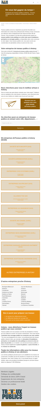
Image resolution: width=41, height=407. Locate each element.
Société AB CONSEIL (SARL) (20, 220)
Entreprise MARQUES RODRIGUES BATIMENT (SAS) (20, 246)
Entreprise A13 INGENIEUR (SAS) (20, 208)
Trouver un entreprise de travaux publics (13, 23)
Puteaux (23, 288)
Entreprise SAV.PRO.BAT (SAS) (20, 183)
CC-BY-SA (38, 82)
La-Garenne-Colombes (27, 305)
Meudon (23, 294)
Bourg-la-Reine (25, 303)
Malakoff (23, 298)
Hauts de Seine (33, 23)
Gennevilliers (5, 303)
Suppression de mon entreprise (12, 379)
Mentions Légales (7, 372)
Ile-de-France (26, 23)
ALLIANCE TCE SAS (20, 196)
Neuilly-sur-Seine (7, 294)
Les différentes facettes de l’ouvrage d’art (16, 318)
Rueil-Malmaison (6, 296)
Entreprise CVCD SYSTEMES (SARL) (20, 171)
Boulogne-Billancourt (8, 286)
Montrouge (24, 292)
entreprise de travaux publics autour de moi (25, 51)
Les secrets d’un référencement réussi (15, 316)
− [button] (3, 61)
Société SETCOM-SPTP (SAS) (20, 146)
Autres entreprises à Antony (20, 272)
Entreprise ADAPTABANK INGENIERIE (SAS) (20, 258)
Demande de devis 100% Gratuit (13, 377)
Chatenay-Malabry (26, 301)
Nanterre (4, 288)
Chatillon (23, 299)
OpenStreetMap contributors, (30, 82)
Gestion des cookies (8, 384)
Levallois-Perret (6, 301)
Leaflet (19, 82)
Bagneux (23, 296)
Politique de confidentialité (10, 374)
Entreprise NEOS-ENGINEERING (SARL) (20, 233)
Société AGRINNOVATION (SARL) (20, 159)
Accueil (2, 23)
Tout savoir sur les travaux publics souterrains (17, 320)
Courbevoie (5, 290)
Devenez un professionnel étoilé (13, 382)
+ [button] (3, 59)
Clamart (4, 305)
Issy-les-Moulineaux (26, 286)
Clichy (4, 299)
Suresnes (23, 290)
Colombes (5, 298)
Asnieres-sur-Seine (7, 292)
